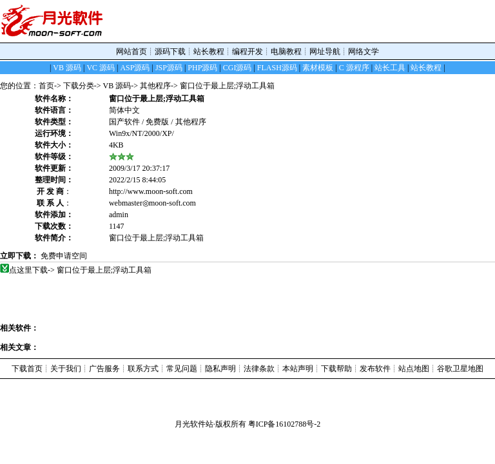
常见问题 (181, 368)
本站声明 (297, 368)
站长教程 (208, 51)
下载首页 (27, 368)
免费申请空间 (64, 255)
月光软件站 (194, 424)
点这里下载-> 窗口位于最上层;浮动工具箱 (80, 270)
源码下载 (170, 51)
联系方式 (143, 368)
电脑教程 (286, 51)
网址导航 (324, 51)
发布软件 (375, 368)
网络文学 (363, 51)
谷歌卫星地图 (460, 368)
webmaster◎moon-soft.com (152, 203)
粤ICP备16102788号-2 (284, 424)
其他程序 (155, 85)
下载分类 (78, 85)
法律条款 (259, 368)
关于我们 (65, 368)
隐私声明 (220, 368)
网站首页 (131, 51)
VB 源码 (117, 85)
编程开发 (247, 51)
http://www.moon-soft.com (151, 191)
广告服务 (104, 368)
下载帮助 (336, 368)
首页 (46, 85)
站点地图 (413, 368)
